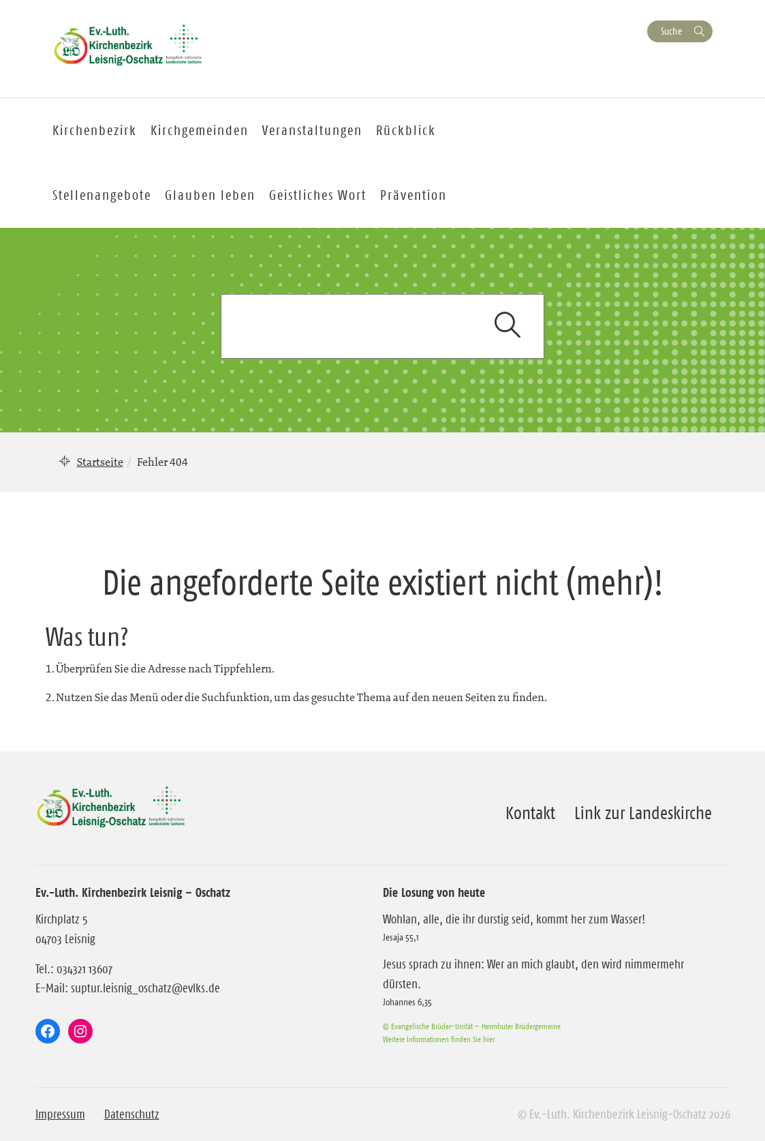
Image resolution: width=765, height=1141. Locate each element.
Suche (671, 31)
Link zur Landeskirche (643, 813)
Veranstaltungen (312, 130)
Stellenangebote (101, 195)
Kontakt (530, 813)
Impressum (60, 1114)
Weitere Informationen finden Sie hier (439, 1039)
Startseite (100, 461)
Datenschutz (131, 1114)
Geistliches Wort (317, 195)
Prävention (413, 195)
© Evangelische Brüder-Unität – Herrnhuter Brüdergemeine (472, 1026)
